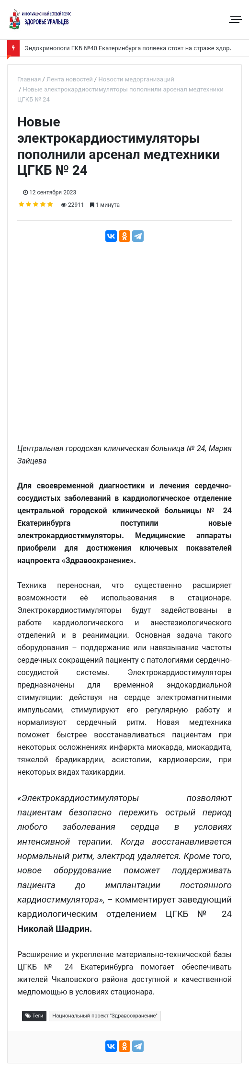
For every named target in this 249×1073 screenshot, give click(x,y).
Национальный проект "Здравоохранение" (105, 1016)
